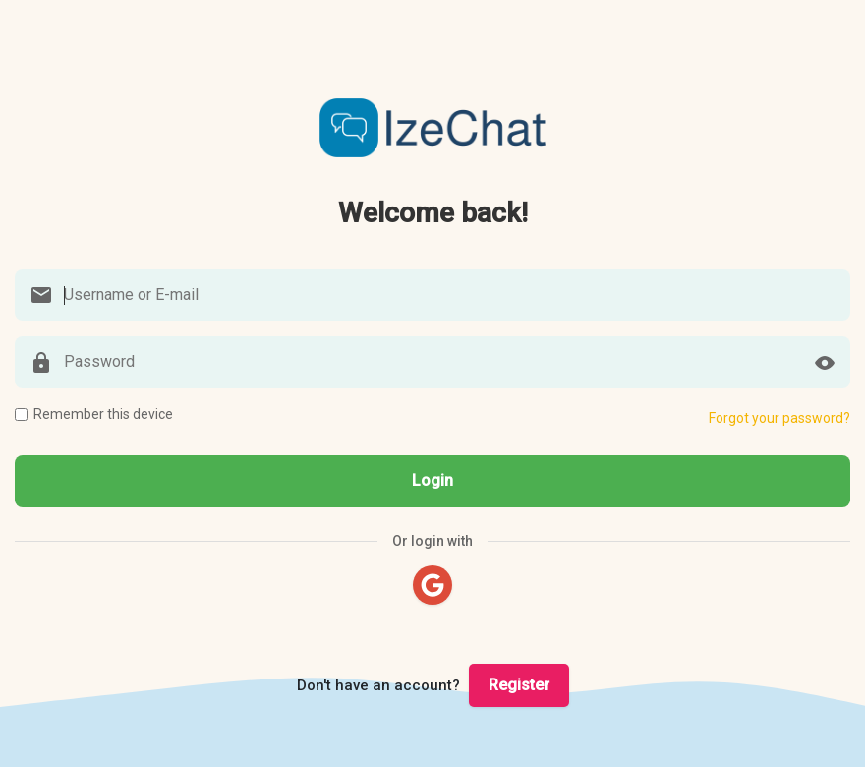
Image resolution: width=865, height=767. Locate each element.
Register (519, 685)
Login (432, 480)
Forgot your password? (779, 418)
